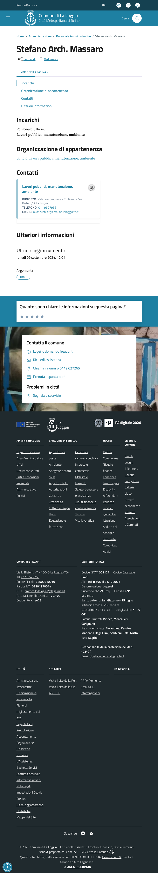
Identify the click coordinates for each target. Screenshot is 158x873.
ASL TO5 (54, 693)
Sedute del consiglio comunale (110, 532)
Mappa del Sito (26, 817)
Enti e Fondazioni (28, 477)
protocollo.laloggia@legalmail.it (45, 591)
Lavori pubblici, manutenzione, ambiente (47, 188)
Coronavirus (110, 458)
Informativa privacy (29, 780)
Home (20, 36)
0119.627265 (30, 577)
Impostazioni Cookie (29, 792)
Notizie (107, 452)
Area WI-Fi (87, 686)
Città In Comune (97, 851)
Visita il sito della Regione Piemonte (72, 680)
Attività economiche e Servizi (132, 505)
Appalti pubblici (58, 483)
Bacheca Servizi (27, 767)
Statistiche (24, 811)
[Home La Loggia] (53, 18)
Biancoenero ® (111, 857)
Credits (21, 798)
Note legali (24, 786)
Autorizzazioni (58, 489)
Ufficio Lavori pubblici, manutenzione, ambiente (56, 158)
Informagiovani (90, 693)
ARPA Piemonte (91, 680)
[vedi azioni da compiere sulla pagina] (48, 59)
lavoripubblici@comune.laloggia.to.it (55, 211)
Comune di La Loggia (58, 15)
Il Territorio (131, 468)
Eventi (129, 456)
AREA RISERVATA (77, 866)
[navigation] (7, 18)
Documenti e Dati (28, 470)
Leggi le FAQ (25, 724)
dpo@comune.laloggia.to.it (107, 656)
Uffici (20, 464)
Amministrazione (40, 36)
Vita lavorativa (84, 520)
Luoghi (129, 462)
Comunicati (110, 545)
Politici (21, 495)
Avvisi (107, 551)
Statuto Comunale (28, 773)
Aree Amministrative (30, 458)
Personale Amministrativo (73, 36)
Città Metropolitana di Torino (59, 20)
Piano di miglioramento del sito (28, 711)
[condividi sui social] (26, 59)
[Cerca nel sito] (136, 18)
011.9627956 (47, 207)
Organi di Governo (28, 452)
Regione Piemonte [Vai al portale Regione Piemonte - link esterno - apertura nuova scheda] (27, 5)
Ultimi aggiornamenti (30, 804)
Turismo (80, 514)
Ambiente (55, 464)
